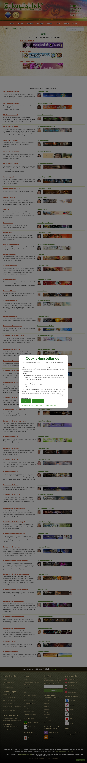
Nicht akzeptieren (38, 401)
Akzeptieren (25, 401)
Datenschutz (38, 405)
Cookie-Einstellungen (50, 405)
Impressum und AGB (27, 405)
